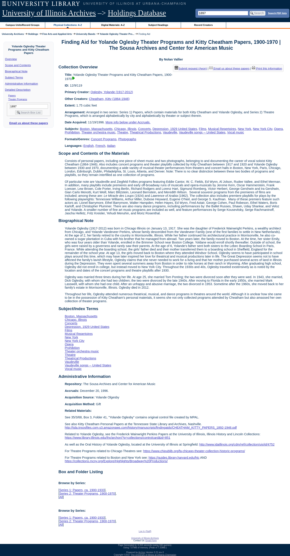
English (88, 145)
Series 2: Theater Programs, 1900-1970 (87, 493)
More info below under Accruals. (128, 122)
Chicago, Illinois (125, 129)
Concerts (144, 129)
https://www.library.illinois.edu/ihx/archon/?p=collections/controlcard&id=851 (117, 437)
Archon (141, 552)
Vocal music (235, 132)
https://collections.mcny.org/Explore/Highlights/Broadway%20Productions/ (116, 461)
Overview (11, 59)
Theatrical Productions (145, 132)
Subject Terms (14, 77)
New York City (262, 129)
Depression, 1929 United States (174, 129)
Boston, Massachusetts (96, 129)
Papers (12, 95)
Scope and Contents (18, 65)
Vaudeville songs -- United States (202, 132)
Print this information (267, 68)
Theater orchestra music (98, 132)
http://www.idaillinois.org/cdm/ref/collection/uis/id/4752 (236, 444)
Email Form (151, 540)
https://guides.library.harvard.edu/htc (174, 457)
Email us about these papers (28, 123)
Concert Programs (103, 139)
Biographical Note (16, 71)
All (61, 497)
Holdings (33, 34)
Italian (111, 145)
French (100, 145)
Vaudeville (170, 132)
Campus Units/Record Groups (22, 25)
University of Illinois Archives (49, 13)
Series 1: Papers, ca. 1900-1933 (81, 490)
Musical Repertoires (222, 129)
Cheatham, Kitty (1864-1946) (109, 99)
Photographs (127, 139)
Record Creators (203, 25)
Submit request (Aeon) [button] (191, 68)
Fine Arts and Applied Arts (57, 34)
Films (202, 129)
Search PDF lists (277, 13)
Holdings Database (137, 13)
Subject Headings (158, 25)
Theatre (122, 132)
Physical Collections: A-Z (68, 25)
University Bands (85, 34)
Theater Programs (17, 99)
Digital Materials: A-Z (113, 25)
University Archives (13, 34)
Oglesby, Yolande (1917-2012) (112, 92)
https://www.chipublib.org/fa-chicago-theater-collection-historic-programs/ (194, 451)
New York (244, 129)
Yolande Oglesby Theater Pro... (117, 34)
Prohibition (72, 132)
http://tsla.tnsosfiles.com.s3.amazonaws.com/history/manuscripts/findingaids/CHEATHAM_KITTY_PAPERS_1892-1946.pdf (151, 427)
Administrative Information (21, 83)
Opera (278, 129)
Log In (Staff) (145, 531)
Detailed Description (17, 89)
